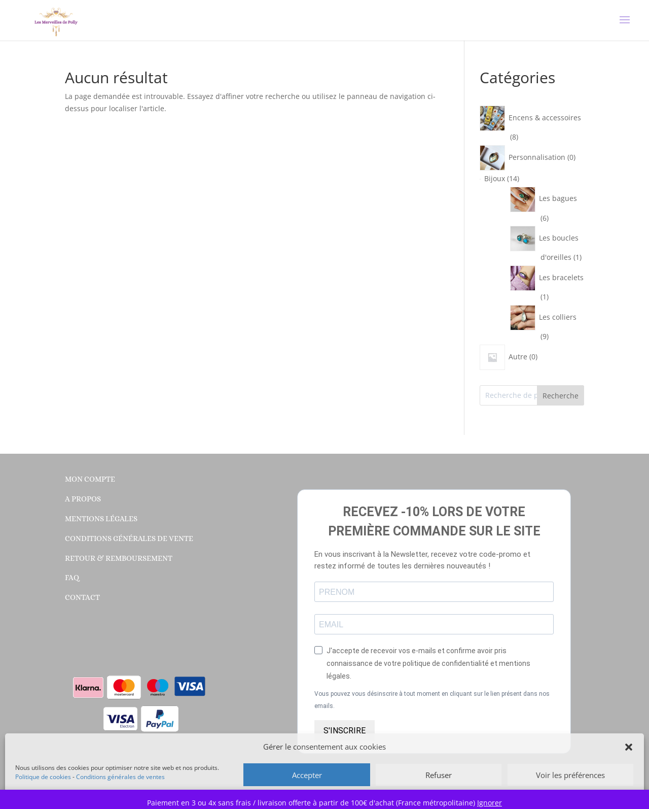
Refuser (438, 775)
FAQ (72, 577)
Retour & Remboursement (118, 558)
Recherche (561, 395)
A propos (83, 498)
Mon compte (90, 479)
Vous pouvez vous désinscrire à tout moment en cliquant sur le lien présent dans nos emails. (432, 700)
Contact (82, 597)
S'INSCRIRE (344, 730)
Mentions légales (101, 518)
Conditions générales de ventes (120, 776)
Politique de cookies (43, 776)
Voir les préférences (570, 775)
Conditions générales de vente (129, 538)
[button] (629, 747)
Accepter (307, 775)
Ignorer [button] (489, 802)
